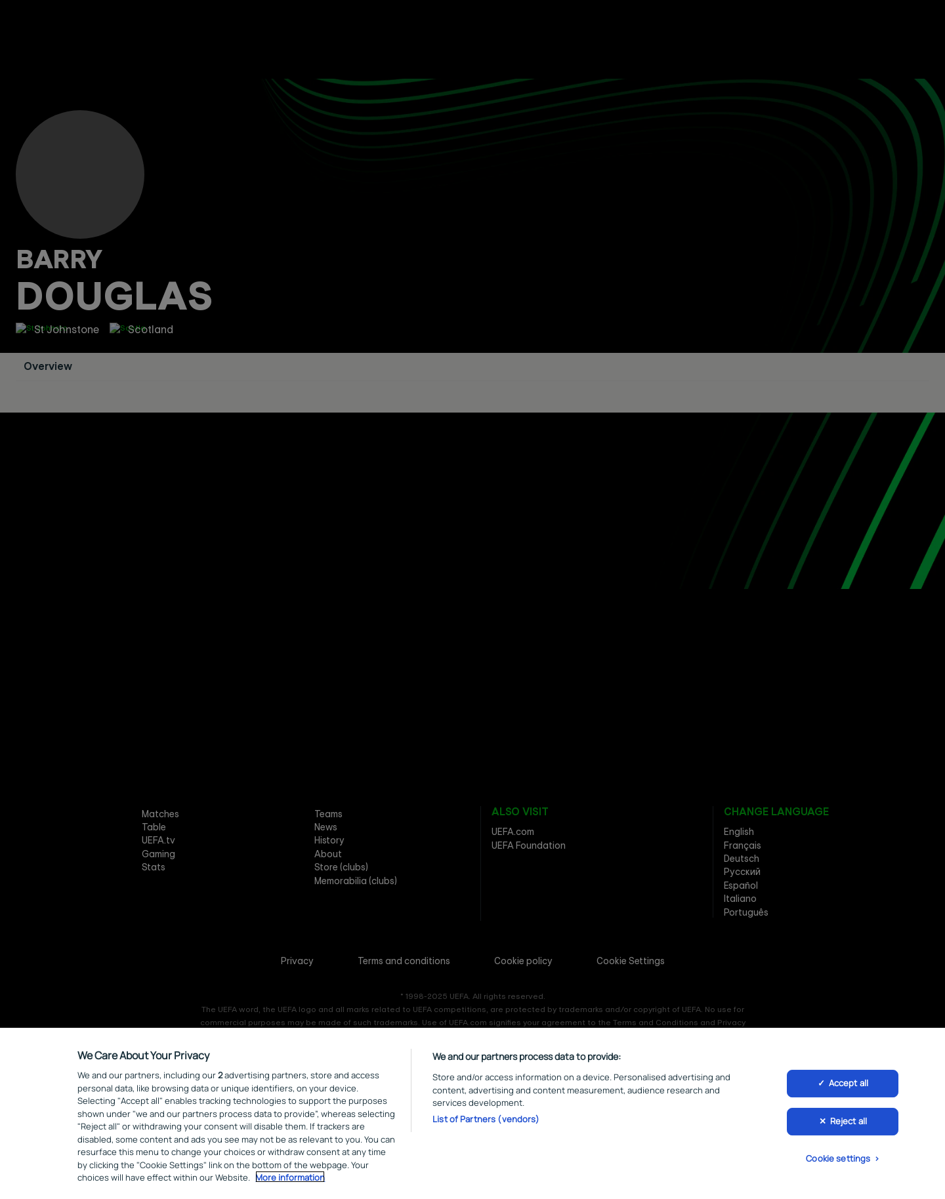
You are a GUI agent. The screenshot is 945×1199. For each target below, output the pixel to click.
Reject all (848, 1123)
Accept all (848, 1085)
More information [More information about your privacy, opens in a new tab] (290, 1179)
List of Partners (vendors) (485, 1121)
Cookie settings (838, 1160)
